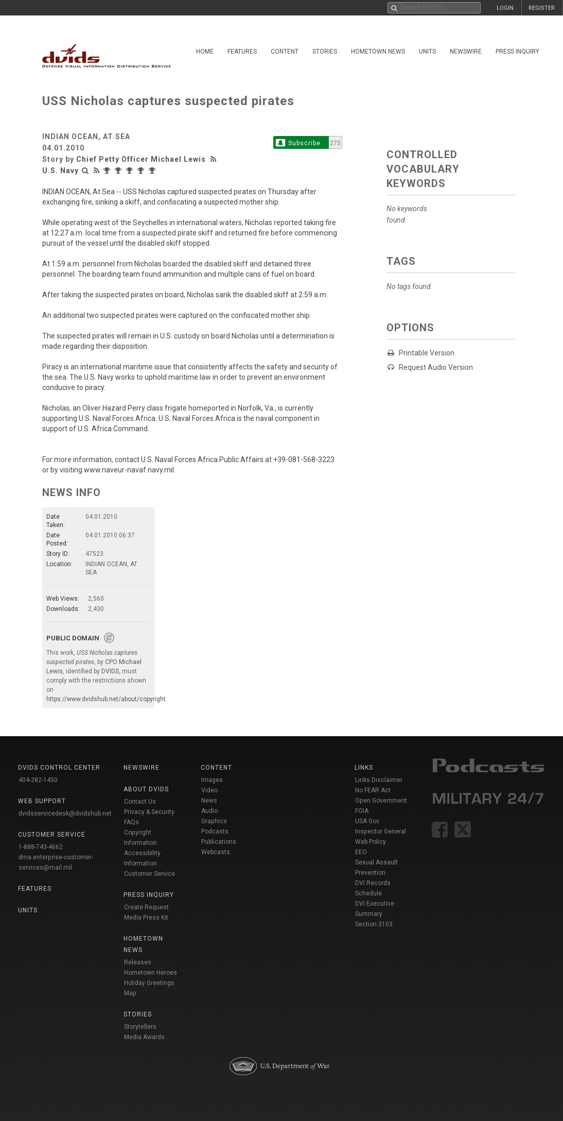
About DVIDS (146, 789)
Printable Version (426, 353)
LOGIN (505, 8)
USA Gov (367, 821)
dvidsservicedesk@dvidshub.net (65, 813)
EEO (361, 852)
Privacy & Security (149, 812)
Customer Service (149, 873)
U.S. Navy (60, 170)
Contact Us (140, 801)
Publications (218, 841)
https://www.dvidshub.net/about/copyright (106, 699)
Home (205, 51)
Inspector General (380, 831)
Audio (209, 810)
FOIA (361, 810)
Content (284, 51)
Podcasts (214, 831)
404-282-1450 (38, 780)
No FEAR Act (373, 790)
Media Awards (144, 1037)
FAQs (131, 822)
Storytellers (140, 1026)
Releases (137, 962)
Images (212, 780)
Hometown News (378, 51)
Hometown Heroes (150, 972)
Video (209, 790)
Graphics (214, 821)
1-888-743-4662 (41, 847)
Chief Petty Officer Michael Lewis (141, 159)
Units (427, 51)
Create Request (146, 907)
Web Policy (370, 841)
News (209, 800)
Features (242, 51)
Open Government (381, 800)
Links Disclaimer (378, 780)
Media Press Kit (146, 917)
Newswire (466, 51)
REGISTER (542, 8)
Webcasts (215, 852)
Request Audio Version (436, 367)
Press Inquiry (517, 51)
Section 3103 (374, 924)
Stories (324, 51)
